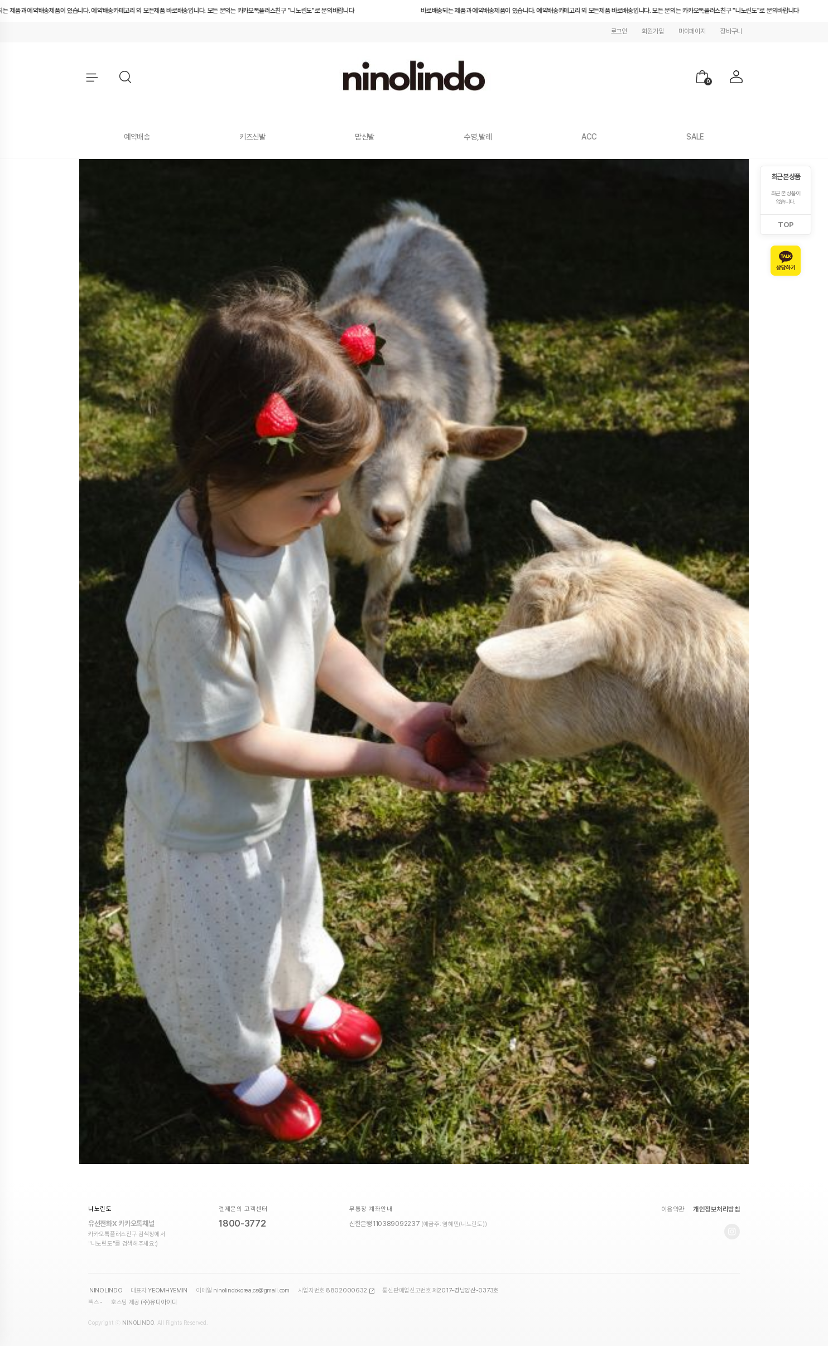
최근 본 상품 (786, 176)
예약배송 (137, 136)
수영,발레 (478, 136)
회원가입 (652, 31)
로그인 (619, 31)
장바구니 (731, 31)
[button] (126, 77)
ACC (589, 136)
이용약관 (673, 1209)
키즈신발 (252, 136)
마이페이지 (692, 31)
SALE (695, 136)
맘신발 (364, 136)
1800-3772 (242, 1223)
